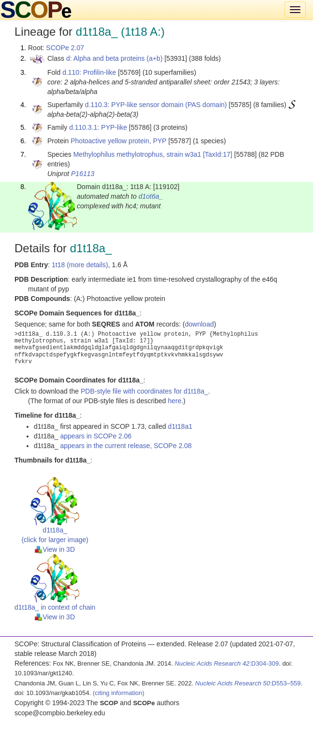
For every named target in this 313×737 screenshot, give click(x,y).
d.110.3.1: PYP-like (98, 127)
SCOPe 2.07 (65, 48)
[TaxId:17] (217, 154)
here (174, 401)
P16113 (82, 173)
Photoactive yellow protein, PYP (118, 141)
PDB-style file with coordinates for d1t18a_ (144, 391)
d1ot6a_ (151, 196)
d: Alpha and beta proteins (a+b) (114, 58)
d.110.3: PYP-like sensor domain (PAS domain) (156, 105)
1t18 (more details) (80, 265)
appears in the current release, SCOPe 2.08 (126, 446)
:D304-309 (227, 663)
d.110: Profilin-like (89, 72)
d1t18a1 (180, 426)
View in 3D (55, 549)
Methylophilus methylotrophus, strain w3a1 (137, 154)
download (199, 324)
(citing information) (118, 692)
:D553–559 (248, 683)
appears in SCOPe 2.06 (96, 436)
